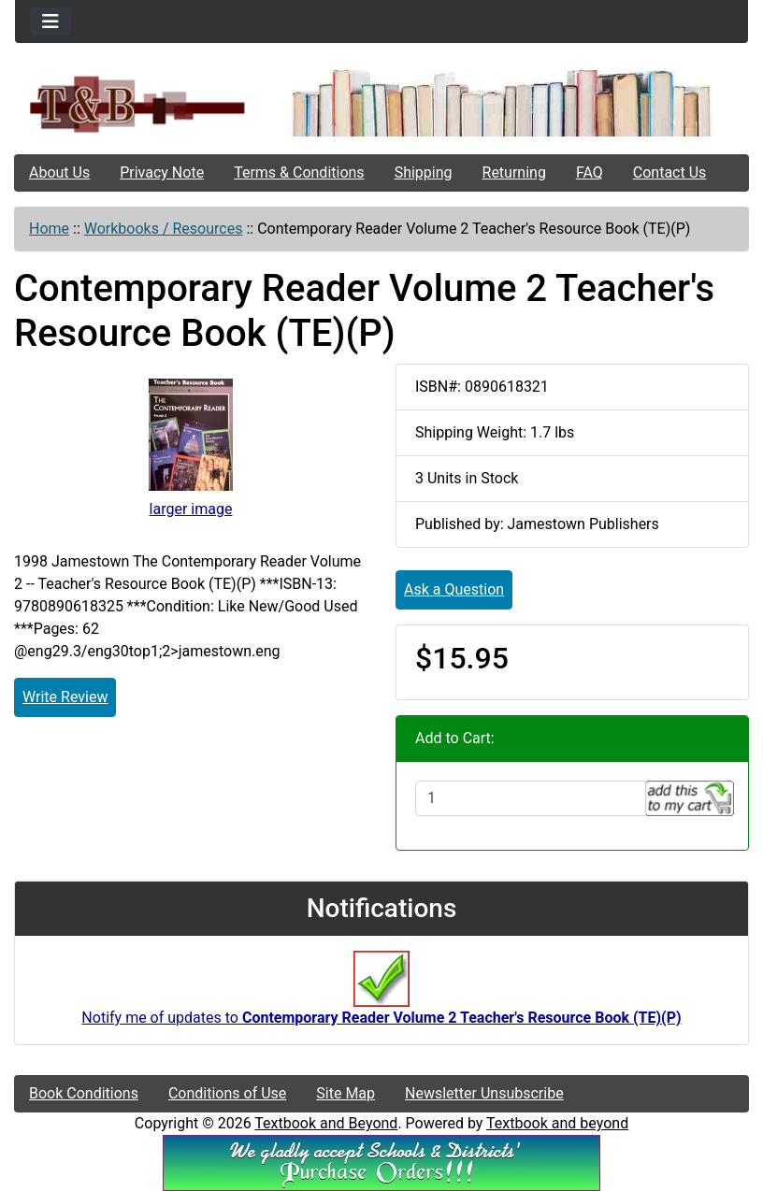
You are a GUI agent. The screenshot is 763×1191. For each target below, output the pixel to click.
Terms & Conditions (299, 172)
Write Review (65, 697)
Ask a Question (454, 589)
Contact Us (670, 172)
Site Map (345, 1093)
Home (49, 228)
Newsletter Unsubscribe (484, 1093)
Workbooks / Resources (163, 228)
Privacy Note (162, 172)
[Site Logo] (137, 103)
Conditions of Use (227, 1093)
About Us (59, 172)
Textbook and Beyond (325, 1123)
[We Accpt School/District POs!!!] (381, 1161)
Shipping (424, 172)
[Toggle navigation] (50, 21)
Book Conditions (83, 1093)
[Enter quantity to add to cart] (530, 798)
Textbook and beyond (557, 1123)
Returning (514, 172)
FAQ (589, 172)
